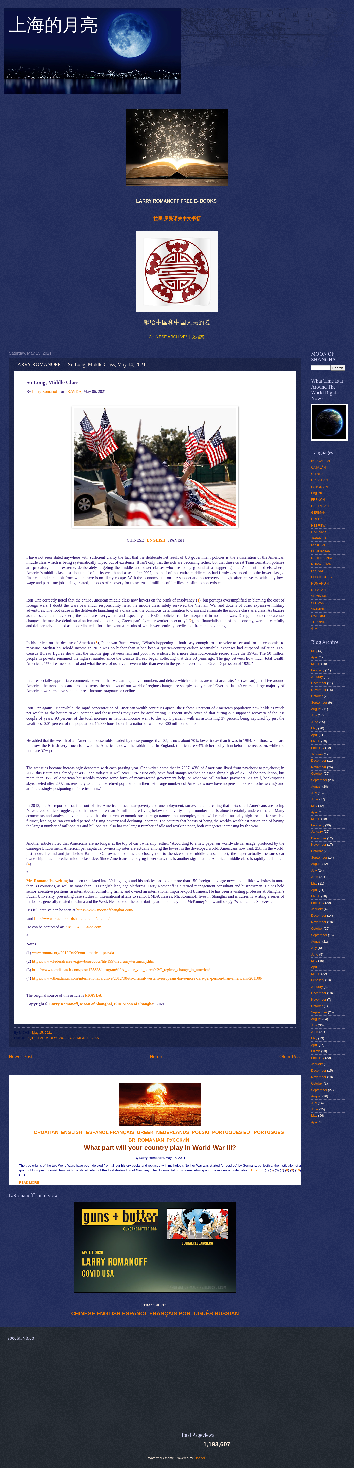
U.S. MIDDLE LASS (84, 1038)
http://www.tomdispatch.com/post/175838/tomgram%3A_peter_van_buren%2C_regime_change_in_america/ (121, 969)
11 (22, 1175)
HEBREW (318, 525)
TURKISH (318, 622)
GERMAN (318, 512)
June (314, 722)
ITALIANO (318, 532)
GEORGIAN (320, 506)
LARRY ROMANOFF (53, 1038)
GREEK (317, 519)
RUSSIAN (227, 1314)
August (316, 709)
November (318, 690)
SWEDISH (318, 616)
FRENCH (318, 500)
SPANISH (318, 609)
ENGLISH (109, 1314)
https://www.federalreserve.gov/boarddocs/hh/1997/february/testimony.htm (93, 961)
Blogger (199, 1458)
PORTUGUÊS (196, 1314)
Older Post (290, 1056)
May (314, 651)
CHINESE (83, 1314)
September (319, 702)
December (318, 683)
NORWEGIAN (321, 564)
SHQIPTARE (320, 596)
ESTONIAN (319, 487)
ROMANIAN (320, 583)
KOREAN (318, 545)
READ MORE (29, 1183)
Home (156, 1056)
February (317, 670)
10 (298, 1170)
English (31, 1038)
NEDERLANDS (322, 558)
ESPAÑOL (135, 1314)
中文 (314, 629)
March (315, 664)
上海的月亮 (53, 27)
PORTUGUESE (322, 577)
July (314, 715)
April (314, 657)
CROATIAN (319, 480)
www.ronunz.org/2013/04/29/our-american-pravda (73, 952)
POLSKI (317, 571)
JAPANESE (319, 538)
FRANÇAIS (122, 1132)
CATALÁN (318, 467)
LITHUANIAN (321, 551)
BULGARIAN (320, 461)
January (317, 677)
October (317, 696)
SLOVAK (317, 603)
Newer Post (20, 1056)
